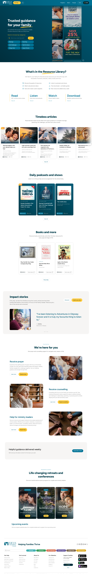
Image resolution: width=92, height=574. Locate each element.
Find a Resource (7, 562)
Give (86, 2)
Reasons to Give (66, 560)
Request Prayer (7, 557)
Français (74, 2)
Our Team (35, 560)
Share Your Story (22, 559)
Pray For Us (21, 557)
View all (13, 100)
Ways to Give (65, 562)
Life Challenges (51, 550)
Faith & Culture (61, 550)
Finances (35, 562)
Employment (21, 564)
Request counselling (63, 401)
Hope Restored (51, 559)
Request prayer (23, 374)
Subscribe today (77, 450)
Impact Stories (81, 550)
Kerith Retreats (51, 560)
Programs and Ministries (8, 560)
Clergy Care (71, 550)
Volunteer (21, 562)
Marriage (31, 550)
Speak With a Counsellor (8, 559)
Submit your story (77, 300)
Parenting (41, 550)
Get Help (17, 2)
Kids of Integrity (52, 562)
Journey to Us (51, 557)
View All (46, 161)
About (69, 2)
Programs (63, 2)
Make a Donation (22, 560)
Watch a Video (7, 567)
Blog (34, 564)
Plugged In (51, 564)
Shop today (46, 279)
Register (27, 515)
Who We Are (36, 557)
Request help (23, 429)
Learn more (13, 374)
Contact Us (36, 567)
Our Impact (36, 559)
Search (30, 38)
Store (80, 2)
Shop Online (6, 564)
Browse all (67, 300)
